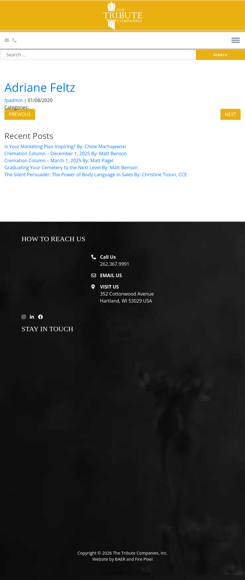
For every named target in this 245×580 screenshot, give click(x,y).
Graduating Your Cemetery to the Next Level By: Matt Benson (71, 167)
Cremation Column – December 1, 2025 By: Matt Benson (65, 153)
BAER (120, 559)
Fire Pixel (144, 559)
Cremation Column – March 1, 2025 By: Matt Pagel (59, 160)
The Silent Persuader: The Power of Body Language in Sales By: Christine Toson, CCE (95, 174)
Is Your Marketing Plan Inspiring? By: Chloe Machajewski (65, 146)
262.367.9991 (114, 264)
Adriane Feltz (39, 87)
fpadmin (13, 100)
